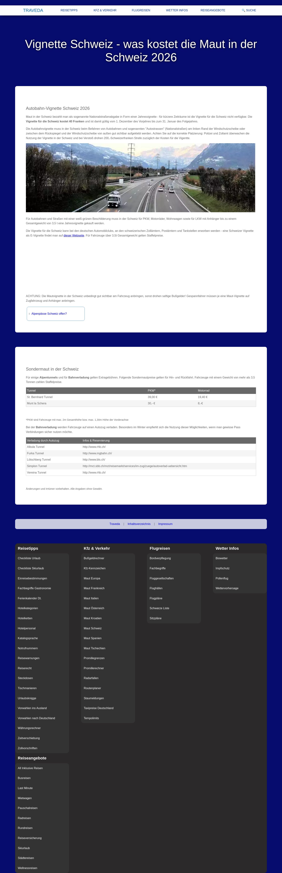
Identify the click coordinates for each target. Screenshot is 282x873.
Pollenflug (222, 578)
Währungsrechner (29, 728)
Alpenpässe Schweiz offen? (49, 313)
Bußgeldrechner (94, 558)
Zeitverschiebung (29, 738)
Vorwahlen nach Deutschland (36, 718)
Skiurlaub (24, 848)
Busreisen (24, 778)
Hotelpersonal (27, 628)
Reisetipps (69, 10)
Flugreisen (141, 10)
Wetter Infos (177, 10)
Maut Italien (91, 598)
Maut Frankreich (94, 588)
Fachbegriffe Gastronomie (34, 588)
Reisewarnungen (28, 658)
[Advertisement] (134, 266)
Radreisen (24, 818)
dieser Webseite (74, 235)
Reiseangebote (213, 10)
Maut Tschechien (94, 648)
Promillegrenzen (94, 658)
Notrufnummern (28, 648)
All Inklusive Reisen (30, 768)
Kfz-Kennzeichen (95, 568)
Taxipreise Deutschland (98, 708)
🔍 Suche (249, 10)
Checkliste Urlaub (29, 558)
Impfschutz (222, 568)
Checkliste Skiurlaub (31, 568)
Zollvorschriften (27, 748)
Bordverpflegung (160, 558)
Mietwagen (25, 798)
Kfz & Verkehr (105, 10)
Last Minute (25, 788)
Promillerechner (94, 668)
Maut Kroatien (93, 618)
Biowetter (222, 558)
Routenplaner (92, 688)
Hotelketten (25, 618)
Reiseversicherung (30, 838)
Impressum (165, 523)
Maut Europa (92, 578)
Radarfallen (91, 678)
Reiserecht (24, 668)
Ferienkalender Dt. (30, 598)
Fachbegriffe (158, 568)
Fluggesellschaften (162, 578)
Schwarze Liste (159, 608)
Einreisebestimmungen (32, 578)
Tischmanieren (27, 688)
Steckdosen (25, 678)
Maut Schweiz (93, 628)
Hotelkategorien (28, 608)
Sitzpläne (156, 618)
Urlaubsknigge (27, 698)
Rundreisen (25, 828)
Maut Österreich (94, 608)
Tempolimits (91, 718)
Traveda (33, 10)
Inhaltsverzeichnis (139, 523)
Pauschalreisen (27, 808)
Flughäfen (156, 588)
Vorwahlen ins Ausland (32, 708)
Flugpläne (156, 598)
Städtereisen (26, 858)
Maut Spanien (93, 638)
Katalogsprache (28, 638)
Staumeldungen (94, 698)
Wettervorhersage (227, 588)
